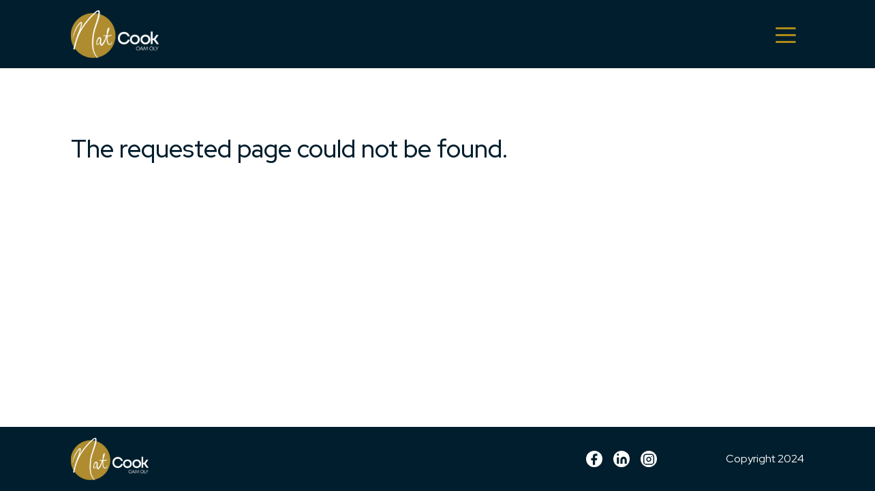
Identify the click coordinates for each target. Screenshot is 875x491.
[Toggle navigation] (785, 34)
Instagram (648, 459)
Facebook (594, 459)
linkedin (621, 459)
